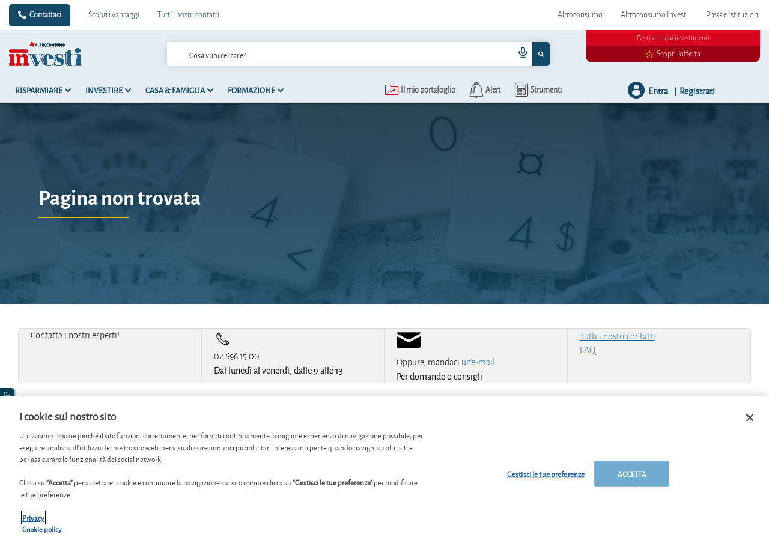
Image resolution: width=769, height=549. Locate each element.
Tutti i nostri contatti (188, 15)
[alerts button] (483, 90)
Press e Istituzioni (733, 15)
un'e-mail (478, 362)
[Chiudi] (750, 418)
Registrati (697, 90)
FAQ (587, 350)
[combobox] (358, 54)
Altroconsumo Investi (654, 15)
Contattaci (45, 15)
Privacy (33, 517)
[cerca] (321, 54)
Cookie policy (42, 529)
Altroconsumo (580, 15)
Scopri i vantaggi (113, 15)
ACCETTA (632, 473)
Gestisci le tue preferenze (546, 473)
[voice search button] (518, 54)
